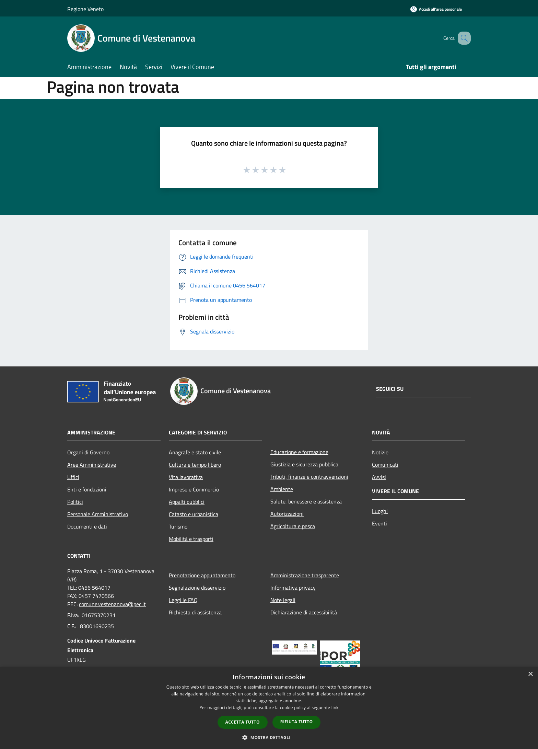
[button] (269, 737)
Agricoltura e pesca (292, 526)
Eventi (379, 523)
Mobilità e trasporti (191, 539)
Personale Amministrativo (97, 514)
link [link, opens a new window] (335, 708)
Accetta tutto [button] (242, 722)
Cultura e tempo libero (195, 465)
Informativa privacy (293, 587)
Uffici (73, 477)
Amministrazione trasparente (304, 575)
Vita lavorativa (186, 477)
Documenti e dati (87, 526)
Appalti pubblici (186, 502)
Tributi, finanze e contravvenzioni (309, 477)
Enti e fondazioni (86, 489)
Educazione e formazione (299, 452)
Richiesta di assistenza (195, 612)
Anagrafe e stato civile (195, 452)
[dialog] (269, 708)
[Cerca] (462, 38)
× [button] (530, 674)
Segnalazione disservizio (197, 587)
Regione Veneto (85, 9)
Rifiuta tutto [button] (296, 722)
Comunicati (385, 465)
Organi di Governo (88, 452)
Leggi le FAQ (183, 600)
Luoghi (380, 511)
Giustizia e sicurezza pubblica (304, 464)
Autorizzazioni (287, 514)
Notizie (380, 452)
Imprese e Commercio (194, 489)
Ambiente (281, 489)
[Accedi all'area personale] (436, 9)
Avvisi (379, 477)
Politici (75, 502)
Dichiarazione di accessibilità (303, 612)
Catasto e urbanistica (193, 514)
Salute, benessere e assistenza (306, 501)
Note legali (282, 600)
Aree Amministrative (91, 465)
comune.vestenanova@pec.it (112, 604)
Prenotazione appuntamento (202, 575)
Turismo (178, 526)
